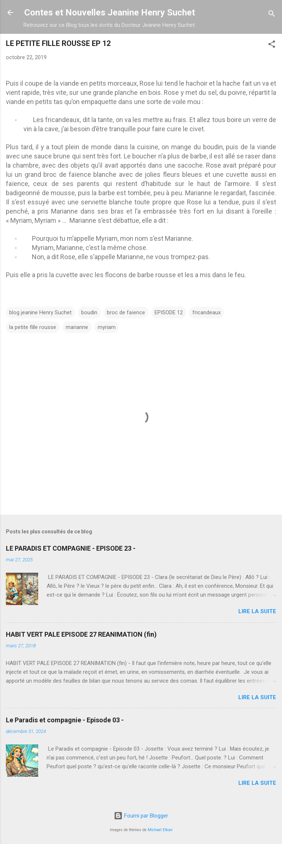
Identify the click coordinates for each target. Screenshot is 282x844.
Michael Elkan (160, 829)
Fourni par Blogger (141, 815)
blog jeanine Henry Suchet (40, 312)
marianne (77, 327)
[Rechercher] (271, 15)
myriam (107, 327)
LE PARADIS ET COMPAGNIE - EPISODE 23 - (70, 548)
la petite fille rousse (32, 327)
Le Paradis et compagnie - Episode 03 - (65, 720)
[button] (271, 45)
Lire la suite (257, 611)
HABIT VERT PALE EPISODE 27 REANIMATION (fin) (81, 634)
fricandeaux (206, 312)
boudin (89, 312)
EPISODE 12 (169, 312)
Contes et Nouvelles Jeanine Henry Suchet (109, 12)
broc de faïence (126, 312)
